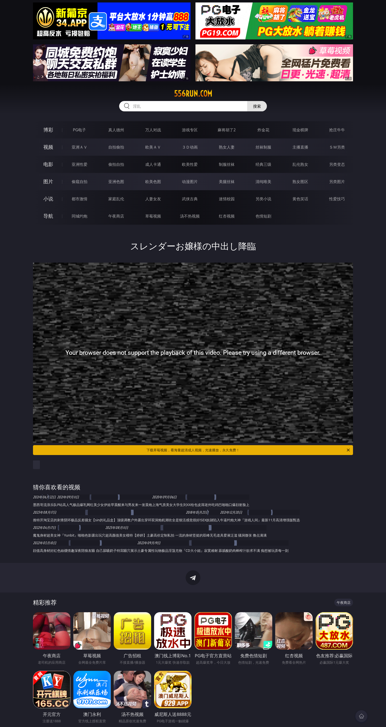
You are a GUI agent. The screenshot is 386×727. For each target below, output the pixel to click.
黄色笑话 (300, 199)
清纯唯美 (263, 181)
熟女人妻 (227, 147)
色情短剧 (263, 216)
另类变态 (337, 164)
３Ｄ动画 (190, 147)
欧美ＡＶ (153, 147)
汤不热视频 (190, 216)
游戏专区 (190, 130)
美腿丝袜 (227, 181)
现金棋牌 (300, 130)
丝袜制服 (263, 147)
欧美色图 (153, 181)
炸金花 (263, 130)
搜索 (257, 106)
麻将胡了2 (227, 130)
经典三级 (263, 164)
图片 (48, 181)
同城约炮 (79, 216)
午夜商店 (116, 216)
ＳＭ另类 (337, 147)
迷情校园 (227, 199)
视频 (48, 147)
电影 (48, 164)
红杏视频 (227, 216)
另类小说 (263, 199)
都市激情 (79, 199)
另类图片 (337, 181)
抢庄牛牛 (337, 130)
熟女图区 (300, 181)
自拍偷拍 (116, 147)
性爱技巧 (337, 199)
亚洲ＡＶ (79, 147)
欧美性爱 (190, 164)
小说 (48, 198)
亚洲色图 (116, 181)
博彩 (48, 129)
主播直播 (300, 147)
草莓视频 (153, 216)
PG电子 (79, 130)
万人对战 (153, 130)
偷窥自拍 (79, 181)
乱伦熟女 (300, 164)
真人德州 (116, 130)
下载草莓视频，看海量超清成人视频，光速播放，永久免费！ (248, 450)
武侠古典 (190, 199)
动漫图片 (190, 181)
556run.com (193, 94)
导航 (48, 216)
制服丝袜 (227, 164)
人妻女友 (153, 199)
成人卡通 (153, 164)
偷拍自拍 (116, 164)
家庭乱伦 (116, 199)
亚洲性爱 (79, 164)
